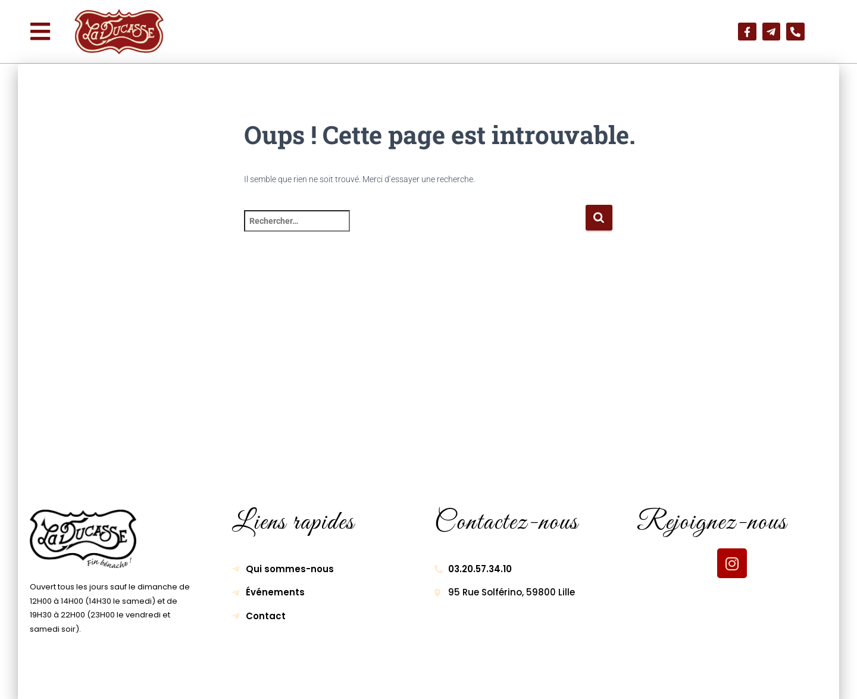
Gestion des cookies (543, 679)
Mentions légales (306, 679)
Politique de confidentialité (421, 679)
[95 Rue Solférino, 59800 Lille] (428, 378)
